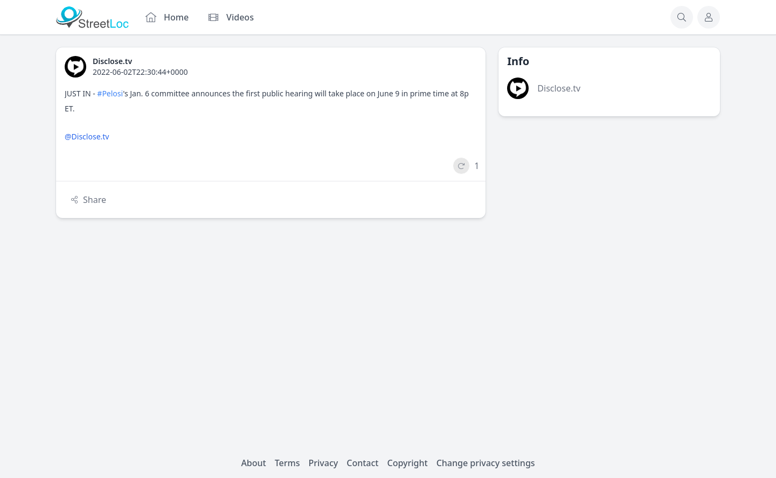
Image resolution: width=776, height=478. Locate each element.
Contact (362, 463)
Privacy (323, 463)
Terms (287, 463)
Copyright (407, 463)
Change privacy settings (485, 463)
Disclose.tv (558, 88)
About (253, 463)
